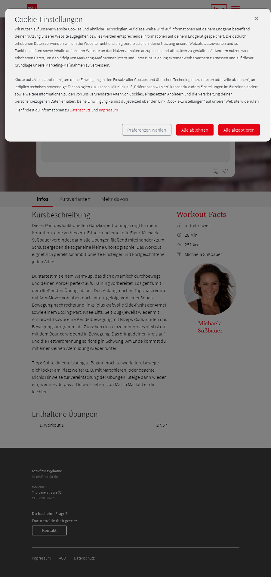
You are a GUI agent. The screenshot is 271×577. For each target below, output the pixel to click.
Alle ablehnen (194, 130)
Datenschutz (80, 110)
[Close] (256, 18)
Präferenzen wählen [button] (146, 130)
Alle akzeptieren (239, 130)
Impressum (108, 110)
